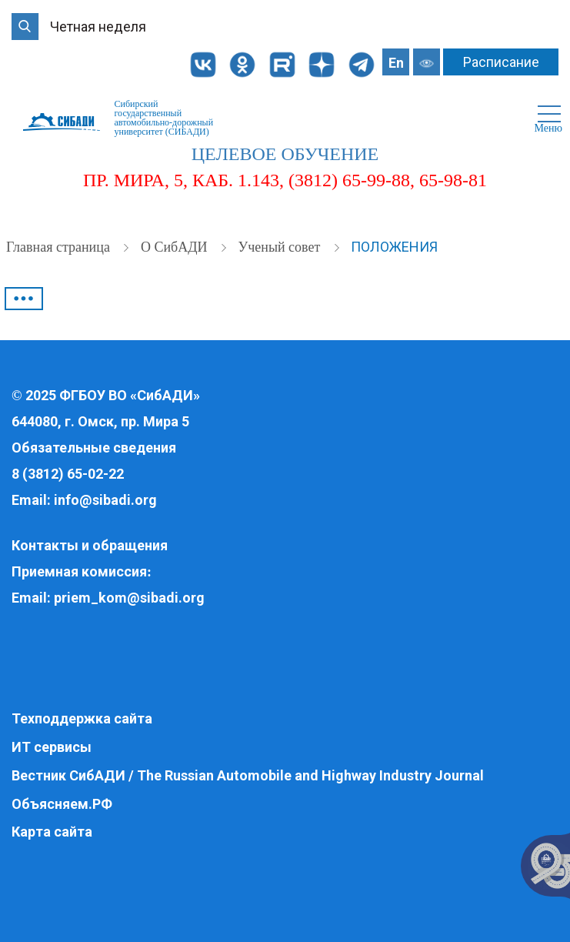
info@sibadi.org (105, 500)
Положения (394, 247)
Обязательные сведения (94, 447)
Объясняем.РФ (62, 804)
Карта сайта (52, 831)
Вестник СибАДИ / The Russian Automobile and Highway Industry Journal (248, 775)
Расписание (501, 62)
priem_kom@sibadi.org (129, 598)
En (396, 63)
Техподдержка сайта (82, 718)
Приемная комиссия (79, 571)
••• (24, 299)
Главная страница (59, 247)
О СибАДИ (176, 247)
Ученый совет (280, 247)
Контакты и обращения (90, 545)
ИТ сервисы (52, 747)
